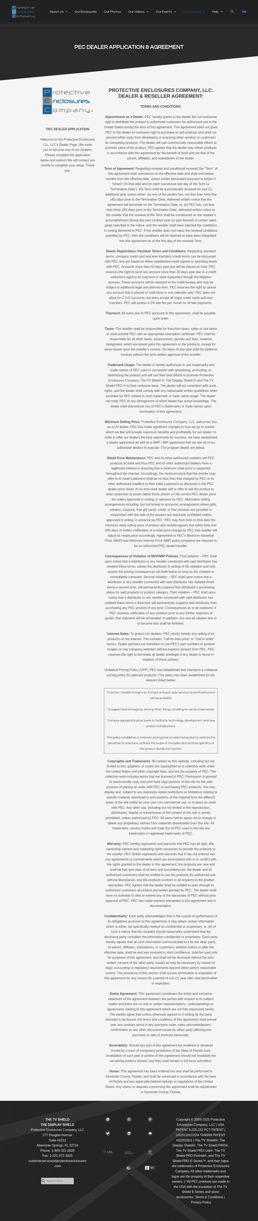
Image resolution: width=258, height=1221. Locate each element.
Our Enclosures (84, 11)
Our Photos (110, 11)
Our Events (162, 12)
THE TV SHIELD (57, 1119)
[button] (226, 11)
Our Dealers (190, 12)
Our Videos (135, 12)
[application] (65, 12)
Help (212, 12)
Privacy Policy (201, 1202)
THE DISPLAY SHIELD (57, 1124)
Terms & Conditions (209, 1197)
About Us (58, 12)
